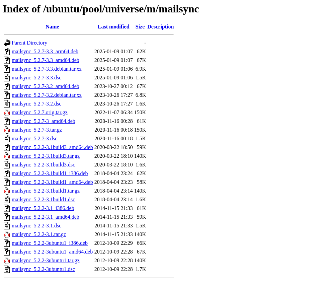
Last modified (114, 26)
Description (160, 26)
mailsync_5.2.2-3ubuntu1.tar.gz (46, 260)
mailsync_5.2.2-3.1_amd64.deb (45, 217)
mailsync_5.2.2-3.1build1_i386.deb (50, 173)
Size (140, 26)
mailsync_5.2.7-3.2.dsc (36, 103)
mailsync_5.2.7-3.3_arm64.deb (45, 51)
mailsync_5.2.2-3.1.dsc (36, 225)
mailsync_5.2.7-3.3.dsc (36, 77)
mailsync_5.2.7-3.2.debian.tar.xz (47, 95)
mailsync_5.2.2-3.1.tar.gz (39, 234)
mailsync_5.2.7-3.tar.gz (37, 130)
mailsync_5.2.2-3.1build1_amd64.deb (52, 182)
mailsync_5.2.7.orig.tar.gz (40, 112)
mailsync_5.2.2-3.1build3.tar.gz (46, 156)
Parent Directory (29, 43)
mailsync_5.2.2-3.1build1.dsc (43, 199)
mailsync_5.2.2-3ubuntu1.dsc (43, 269)
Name (52, 26)
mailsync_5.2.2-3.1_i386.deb (43, 208)
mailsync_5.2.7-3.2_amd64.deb (45, 86)
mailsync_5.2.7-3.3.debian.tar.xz (47, 69)
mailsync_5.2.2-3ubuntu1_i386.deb (50, 243)
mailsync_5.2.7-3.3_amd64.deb (45, 60)
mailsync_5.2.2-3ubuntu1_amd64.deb (52, 252)
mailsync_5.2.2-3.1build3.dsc (43, 164)
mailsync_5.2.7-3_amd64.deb (43, 121)
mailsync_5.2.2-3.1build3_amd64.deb (52, 147)
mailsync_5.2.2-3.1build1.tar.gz (46, 191)
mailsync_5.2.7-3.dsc (34, 138)
